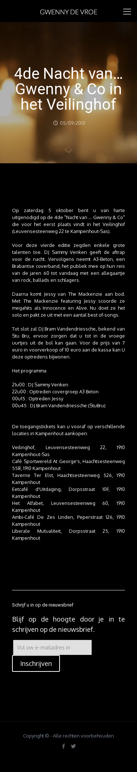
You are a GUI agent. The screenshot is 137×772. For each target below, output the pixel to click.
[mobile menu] (127, 11)
